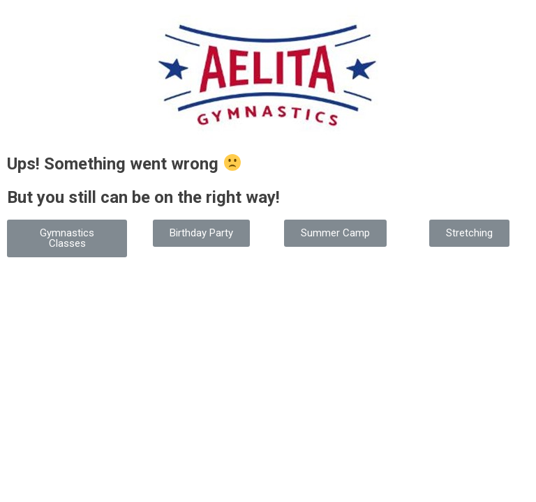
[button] (67, 238)
